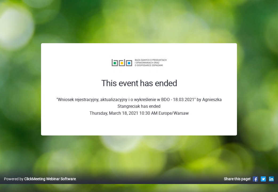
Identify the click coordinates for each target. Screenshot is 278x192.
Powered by (40, 184)
